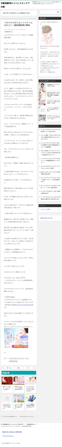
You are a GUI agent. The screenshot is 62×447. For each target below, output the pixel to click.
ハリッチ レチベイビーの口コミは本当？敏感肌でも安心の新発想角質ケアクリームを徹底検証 (50, 145)
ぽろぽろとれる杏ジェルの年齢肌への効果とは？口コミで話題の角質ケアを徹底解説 (53, 94)
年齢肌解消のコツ (9, 31)
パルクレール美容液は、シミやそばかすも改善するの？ (19, 406)
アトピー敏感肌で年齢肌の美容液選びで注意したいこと (30, 406)
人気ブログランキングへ (46, 218)
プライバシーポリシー (8, 436)
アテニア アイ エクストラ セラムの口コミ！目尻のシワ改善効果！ (53, 102)
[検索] (50, 12)
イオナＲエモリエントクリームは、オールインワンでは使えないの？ (28, 416)
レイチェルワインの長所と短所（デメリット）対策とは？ (7, 406)
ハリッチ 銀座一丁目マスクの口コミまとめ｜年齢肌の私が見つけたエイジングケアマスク (50, 137)
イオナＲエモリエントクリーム (16, 358)
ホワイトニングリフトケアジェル (23, 304)
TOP (13, 424)
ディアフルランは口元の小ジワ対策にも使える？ (10, 416)
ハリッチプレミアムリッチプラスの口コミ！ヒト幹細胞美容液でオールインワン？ (50, 160)
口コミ (27, 358)
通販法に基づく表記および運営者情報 (12, 432)
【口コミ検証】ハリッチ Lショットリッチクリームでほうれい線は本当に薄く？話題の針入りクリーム (50, 152)
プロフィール (51, 72)
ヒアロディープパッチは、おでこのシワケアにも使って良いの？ (53, 117)
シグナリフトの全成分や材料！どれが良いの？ (53, 109)
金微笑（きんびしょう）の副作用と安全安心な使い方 (19, 388)
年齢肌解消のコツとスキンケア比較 (53, 85)
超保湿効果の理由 (13, 361)
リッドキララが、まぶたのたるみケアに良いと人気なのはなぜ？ (30, 388)
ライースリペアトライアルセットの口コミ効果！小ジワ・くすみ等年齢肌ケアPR (50, 179)
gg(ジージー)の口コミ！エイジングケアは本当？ (7, 388)
